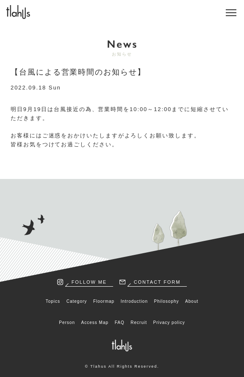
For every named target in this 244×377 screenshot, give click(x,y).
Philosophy (166, 301)
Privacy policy (169, 322)
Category (77, 301)
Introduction (134, 301)
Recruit (138, 322)
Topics (53, 301)
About (191, 301)
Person (67, 322)
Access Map (94, 322)
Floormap (103, 301)
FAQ (120, 322)
